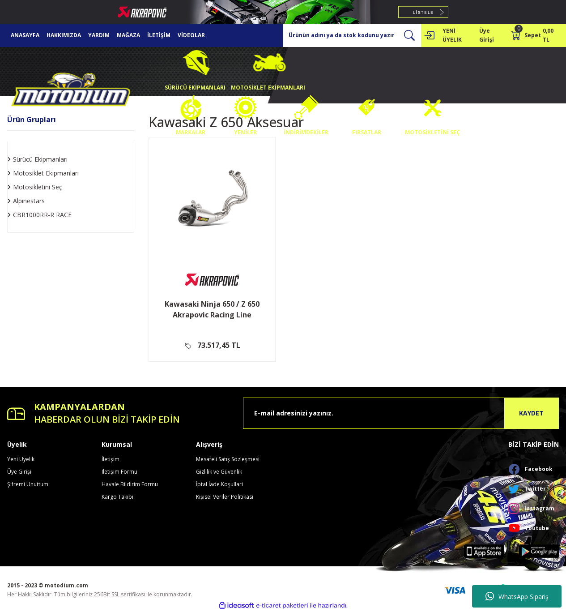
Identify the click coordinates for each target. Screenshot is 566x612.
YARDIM (99, 35)
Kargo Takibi (117, 497)
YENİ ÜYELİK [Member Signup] (452, 35)
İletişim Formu (119, 471)
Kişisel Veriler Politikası (224, 497)
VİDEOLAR (191, 35)
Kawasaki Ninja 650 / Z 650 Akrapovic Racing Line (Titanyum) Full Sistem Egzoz (212, 309)
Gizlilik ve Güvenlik (219, 471)
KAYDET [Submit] (531, 413)
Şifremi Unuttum (27, 484)
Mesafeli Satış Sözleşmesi (228, 459)
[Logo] (70, 91)
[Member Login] (429, 35)
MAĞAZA (128, 35)
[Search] (352, 35)
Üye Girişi (19, 471)
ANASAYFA (25, 35)
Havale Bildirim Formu (130, 484)
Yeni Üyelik (20, 459)
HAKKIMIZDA (64, 35)
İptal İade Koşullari (219, 484)
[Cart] (535, 35)
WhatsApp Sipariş (517, 596)
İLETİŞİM (158, 35)
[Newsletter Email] (401, 413)
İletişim (110, 459)
